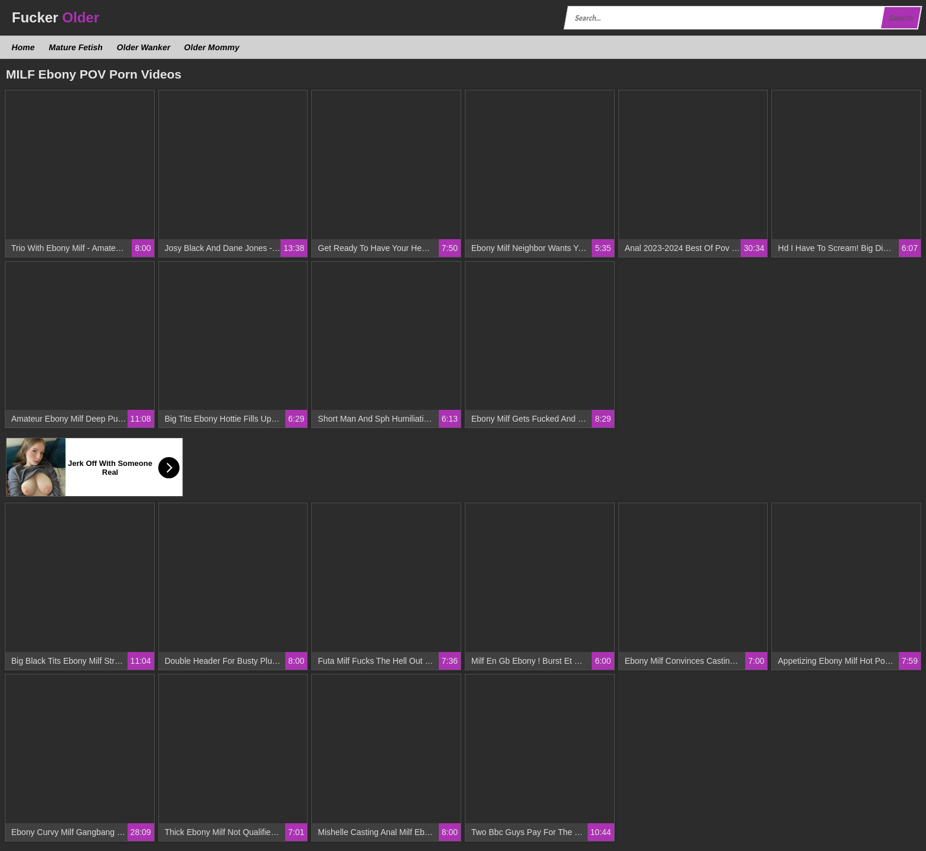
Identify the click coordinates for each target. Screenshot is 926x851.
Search (901, 18)
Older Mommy (212, 47)
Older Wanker (143, 47)
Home (23, 47)
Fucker (55, 17)
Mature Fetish (75, 47)
